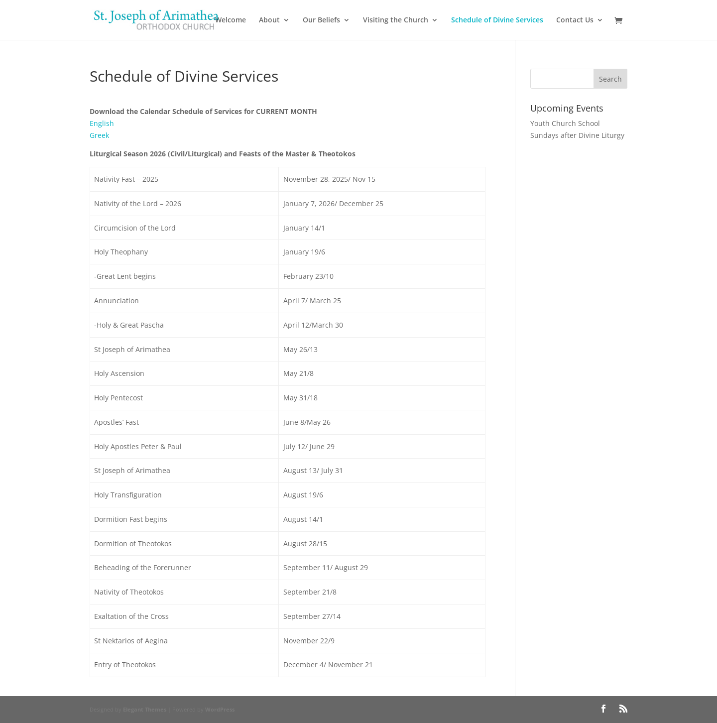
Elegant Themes (144, 709)
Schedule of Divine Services (497, 20)
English (102, 123)
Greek (99, 135)
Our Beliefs (321, 20)
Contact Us (575, 20)
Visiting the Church (395, 20)
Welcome (230, 20)
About (269, 20)
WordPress (220, 709)
